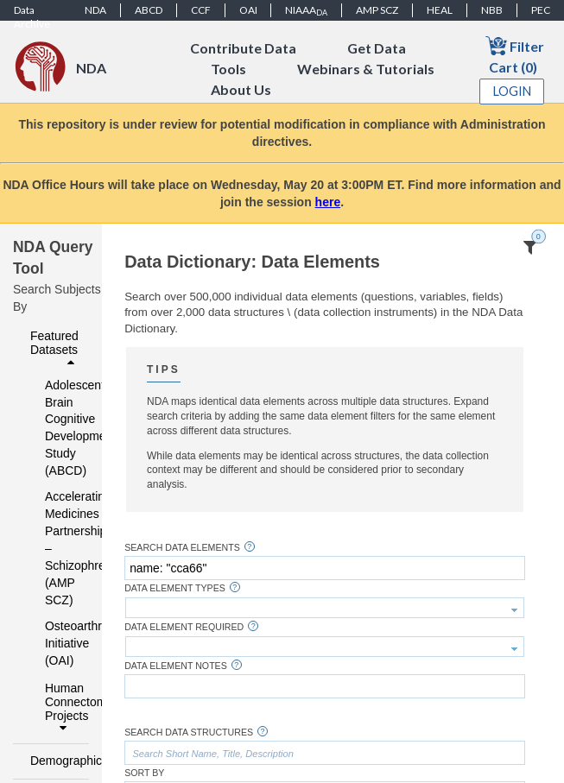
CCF (201, 9)
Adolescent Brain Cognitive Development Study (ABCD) (56, 428)
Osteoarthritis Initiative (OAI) (56, 643)
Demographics (54, 760)
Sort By (144, 773)
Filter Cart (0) (514, 55)
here (328, 202)
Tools (228, 68)
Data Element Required (184, 627)
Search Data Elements (182, 548)
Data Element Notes (175, 666)
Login (512, 91)
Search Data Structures (188, 732)
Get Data (376, 48)
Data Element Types (174, 588)
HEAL (440, 9)
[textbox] (324, 568)
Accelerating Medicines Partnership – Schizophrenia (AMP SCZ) (56, 548)
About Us (241, 89)
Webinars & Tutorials (365, 68)
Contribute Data (243, 48)
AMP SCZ (377, 9)
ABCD (148, 9)
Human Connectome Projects (62, 708)
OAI (248, 9)
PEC (540, 9)
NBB (492, 9)
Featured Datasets (54, 349)
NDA (95, 9)
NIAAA (306, 10)
